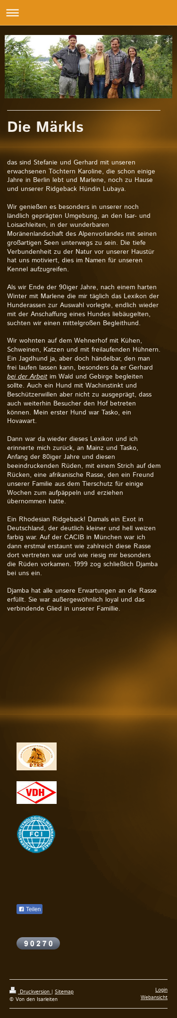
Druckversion (30, 992)
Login (161, 990)
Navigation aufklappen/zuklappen (88, 12)
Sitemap (64, 992)
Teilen (29, 909)
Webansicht (154, 997)
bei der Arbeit (27, 376)
